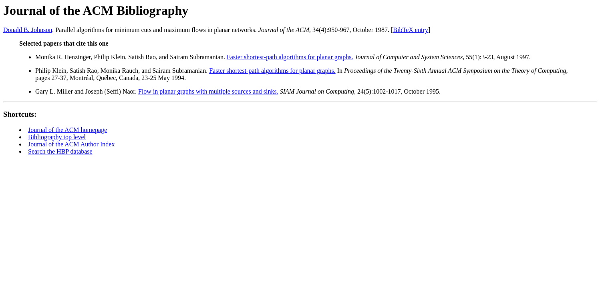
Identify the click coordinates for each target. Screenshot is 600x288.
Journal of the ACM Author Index (71, 144)
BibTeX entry (410, 29)
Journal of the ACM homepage (67, 129)
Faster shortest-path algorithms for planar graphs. (290, 57)
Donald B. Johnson (27, 29)
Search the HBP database (60, 151)
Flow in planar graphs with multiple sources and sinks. (208, 91)
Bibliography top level (57, 137)
